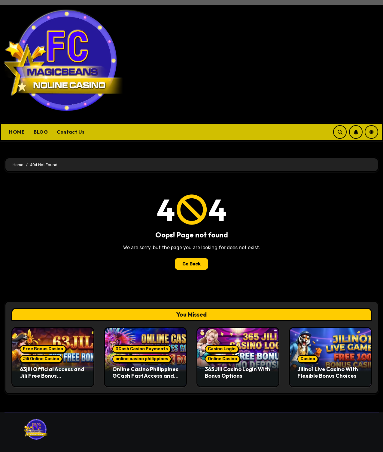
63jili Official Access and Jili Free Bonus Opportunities (52, 375)
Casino (307, 358)
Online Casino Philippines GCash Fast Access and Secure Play (145, 375)
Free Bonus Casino (43, 348)
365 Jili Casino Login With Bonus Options (237, 372)
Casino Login (222, 348)
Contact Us (70, 132)
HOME (17, 132)
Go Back (191, 264)
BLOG (41, 132)
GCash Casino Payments (141, 348)
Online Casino (222, 358)
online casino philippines (141, 358)
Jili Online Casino (41, 358)
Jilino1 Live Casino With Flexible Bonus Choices (327, 372)
